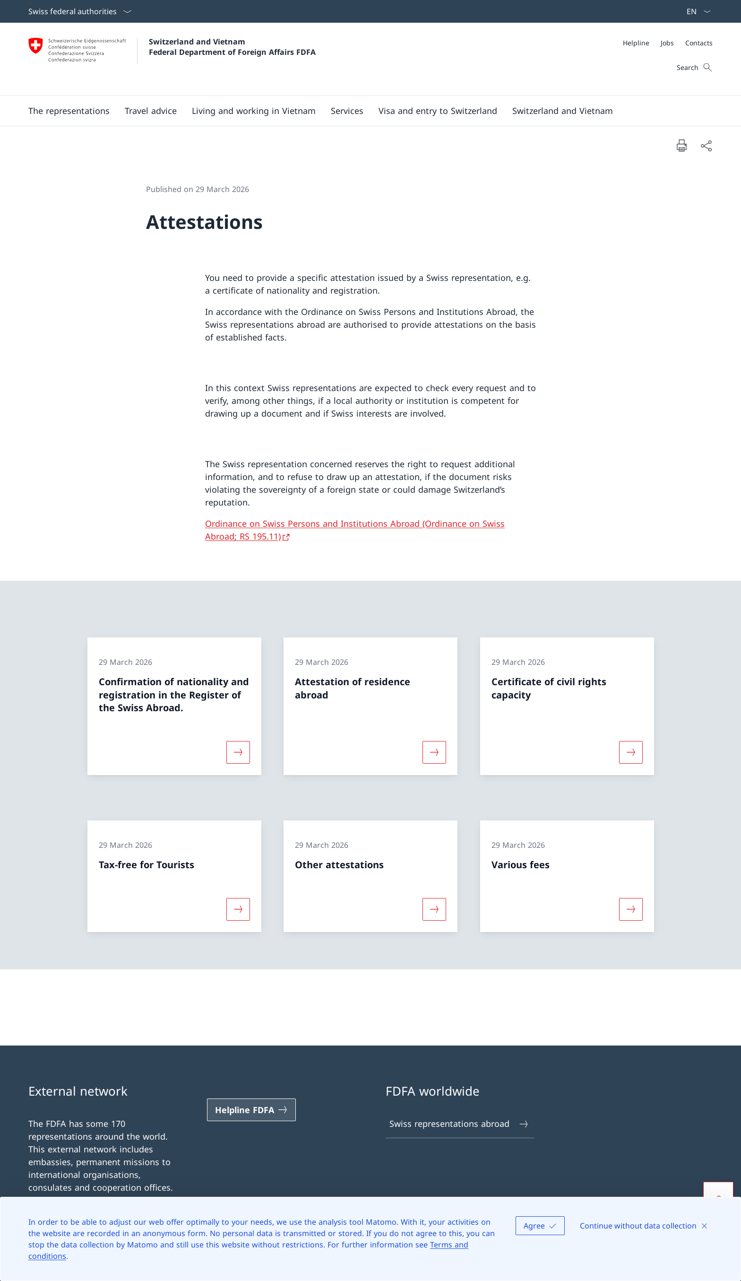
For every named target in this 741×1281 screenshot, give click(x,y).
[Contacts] (699, 43)
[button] (69, 111)
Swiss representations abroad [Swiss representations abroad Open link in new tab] (459, 1124)
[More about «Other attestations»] (434, 909)
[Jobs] (667, 43)
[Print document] (681, 145)
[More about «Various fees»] (631, 909)
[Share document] (706, 145)
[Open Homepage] (172, 59)
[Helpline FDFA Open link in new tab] (251, 1109)
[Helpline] (636, 43)
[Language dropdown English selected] (696, 11)
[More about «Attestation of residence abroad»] (434, 752)
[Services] (347, 111)
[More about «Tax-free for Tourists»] (238, 909)
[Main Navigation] (363, 111)
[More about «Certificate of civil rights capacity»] (631, 752)
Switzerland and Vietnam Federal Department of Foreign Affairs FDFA (232, 46)
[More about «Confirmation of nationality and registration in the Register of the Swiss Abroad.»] (238, 752)
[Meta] (667, 43)
